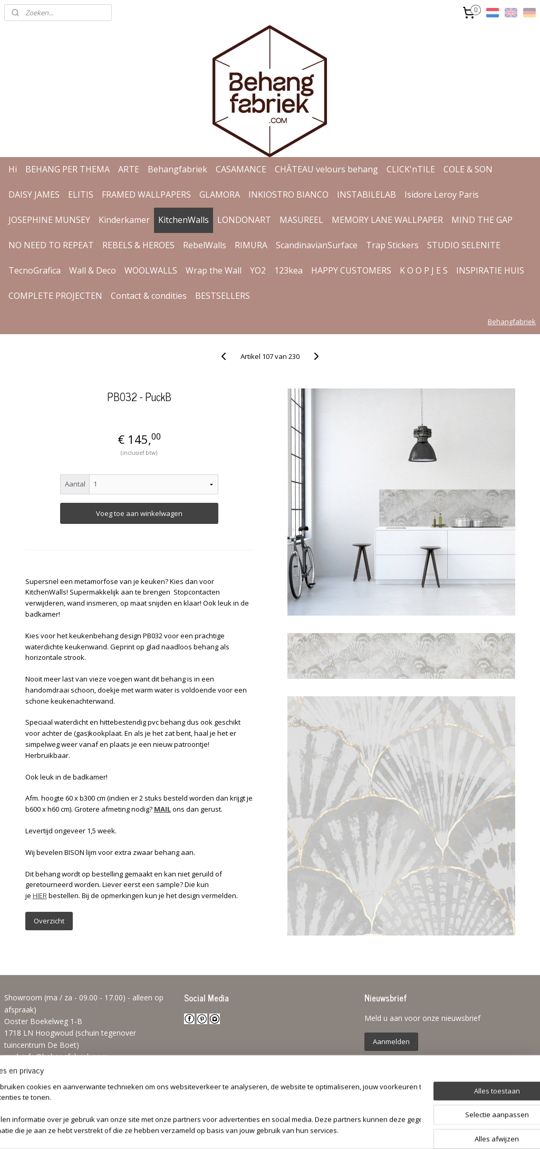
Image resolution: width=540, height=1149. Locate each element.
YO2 (258, 270)
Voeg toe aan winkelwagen (139, 513)
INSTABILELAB (366, 194)
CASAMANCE (241, 169)
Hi (12, 169)
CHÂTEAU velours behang (326, 169)
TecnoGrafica (34, 270)
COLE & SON (468, 169)
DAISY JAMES (34, 194)
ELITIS (80, 194)
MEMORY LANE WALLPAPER (387, 220)
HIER (40, 895)
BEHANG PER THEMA (67, 169)
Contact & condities (149, 295)
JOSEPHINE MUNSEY (49, 220)
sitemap (238, 1130)
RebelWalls (204, 245)
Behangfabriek (177, 169)
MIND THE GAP (482, 220)
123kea (288, 270)
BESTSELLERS (222, 295)
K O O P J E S (424, 270)
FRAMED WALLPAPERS (146, 194)
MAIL (162, 809)
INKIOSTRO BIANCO (288, 194)
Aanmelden (391, 1041)
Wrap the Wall (214, 270)
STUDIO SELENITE (463, 245)
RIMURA (251, 245)
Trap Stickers (392, 245)
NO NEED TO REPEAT (51, 245)
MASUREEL (301, 220)
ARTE (128, 169)
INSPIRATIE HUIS (490, 270)
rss (260, 1130)
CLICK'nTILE (411, 169)
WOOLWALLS (150, 270)
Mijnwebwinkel (392, 1130)
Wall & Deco (92, 270)
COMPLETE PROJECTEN (55, 295)
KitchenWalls (183, 220)
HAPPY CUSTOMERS (351, 270)
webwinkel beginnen (300, 1130)
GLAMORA (219, 194)
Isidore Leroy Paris (441, 194)
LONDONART (244, 220)
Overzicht (49, 921)
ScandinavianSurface (317, 245)
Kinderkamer (124, 220)
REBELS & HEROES (138, 245)
